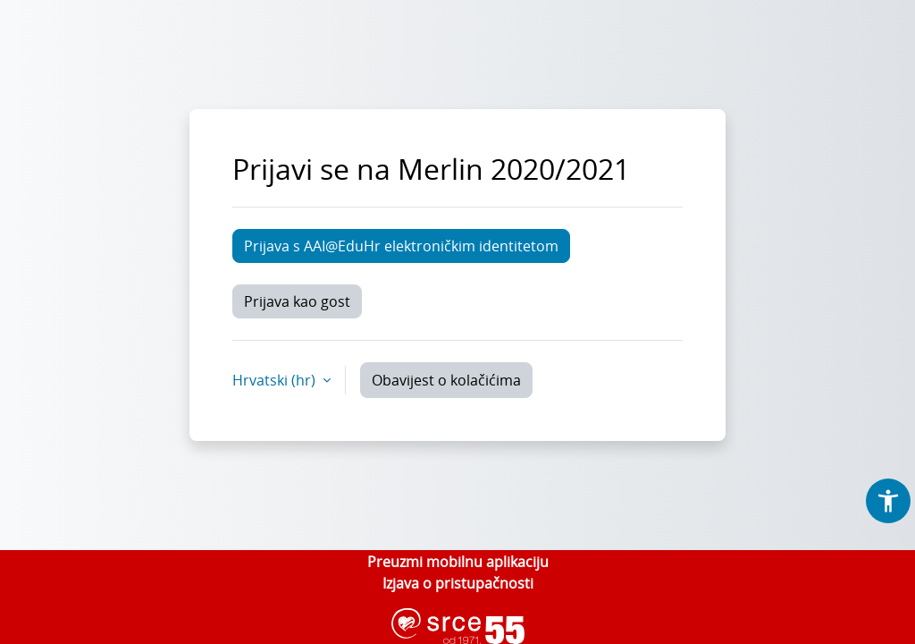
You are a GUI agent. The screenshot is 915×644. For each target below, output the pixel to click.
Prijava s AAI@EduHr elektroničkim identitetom (401, 246)
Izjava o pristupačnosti (457, 583)
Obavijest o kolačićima (446, 380)
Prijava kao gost (297, 301)
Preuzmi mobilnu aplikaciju (458, 562)
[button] (888, 501)
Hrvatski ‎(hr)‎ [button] (275, 380)
